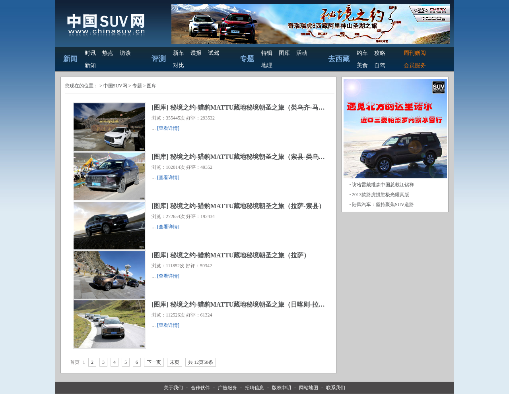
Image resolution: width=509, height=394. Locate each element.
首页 (75, 362)
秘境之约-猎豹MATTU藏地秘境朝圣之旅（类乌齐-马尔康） (254, 107)
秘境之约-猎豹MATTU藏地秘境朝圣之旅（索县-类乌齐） (250, 156)
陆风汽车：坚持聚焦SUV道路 (383, 204)
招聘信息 (254, 387)
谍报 (196, 53)
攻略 (379, 53)
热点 (107, 53)
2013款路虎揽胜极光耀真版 (380, 194)
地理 (266, 65)
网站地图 (308, 387)
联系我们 (335, 387)
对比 (178, 65)
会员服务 (415, 65)
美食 (362, 65)
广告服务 (227, 387)
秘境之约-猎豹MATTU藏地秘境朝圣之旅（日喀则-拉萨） (250, 304)
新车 (178, 53)
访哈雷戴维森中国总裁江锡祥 (383, 184)
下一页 (154, 362)
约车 (362, 53)
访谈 (125, 53)
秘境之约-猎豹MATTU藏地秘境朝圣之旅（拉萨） (240, 255)
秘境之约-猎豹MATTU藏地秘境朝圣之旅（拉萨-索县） (247, 206)
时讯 (90, 53)
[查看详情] (168, 128)
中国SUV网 (115, 86)
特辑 (266, 53)
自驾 (379, 65)
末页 (174, 362)
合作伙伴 (200, 387)
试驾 (213, 53)
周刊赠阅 (415, 53)
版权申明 (281, 387)
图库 (284, 53)
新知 (90, 65)
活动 (301, 53)
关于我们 (173, 387)
